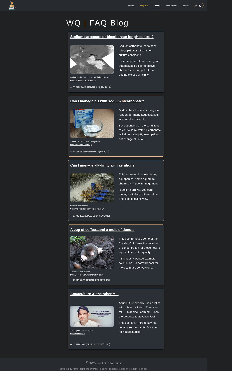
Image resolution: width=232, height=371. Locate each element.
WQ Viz (144, 5)
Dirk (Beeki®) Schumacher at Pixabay (86, 275)
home (131, 5)
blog (157, 5)
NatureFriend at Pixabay (81, 145)
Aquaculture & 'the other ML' (94, 294)
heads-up (171, 5)
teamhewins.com (77, 334)
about (186, 5)
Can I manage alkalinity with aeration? (102, 165)
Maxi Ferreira (100, 369)
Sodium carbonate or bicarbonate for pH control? (112, 37)
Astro (75, 369)
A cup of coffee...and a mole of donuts (102, 230)
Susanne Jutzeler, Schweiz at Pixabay (87, 209)
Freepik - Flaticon (138, 369)
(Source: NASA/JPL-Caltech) (83, 80)
